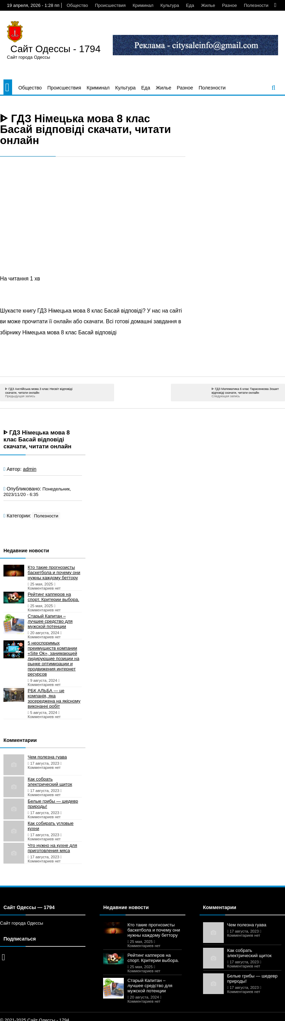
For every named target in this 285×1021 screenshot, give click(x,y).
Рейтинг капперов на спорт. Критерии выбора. (53, 597)
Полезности (256, 5)
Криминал (142, 5)
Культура (169, 5)
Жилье (208, 5)
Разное (229, 5)
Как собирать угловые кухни (51, 826)
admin (29, 469)
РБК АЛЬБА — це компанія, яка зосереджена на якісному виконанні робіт (54, 698)
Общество (77, 5)
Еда (190, 5)
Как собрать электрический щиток (50, 781)
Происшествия (110, 5)
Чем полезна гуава (47, 757)
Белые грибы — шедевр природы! (53, 804)
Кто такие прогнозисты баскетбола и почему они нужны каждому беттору (54, 572)
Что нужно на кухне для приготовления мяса (52, 848)
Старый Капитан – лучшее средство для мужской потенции (50, 621)
